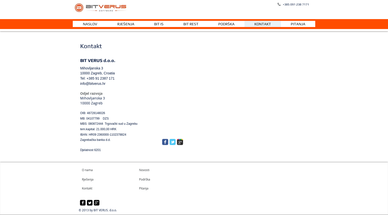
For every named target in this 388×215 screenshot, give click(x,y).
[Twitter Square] (90, 203)
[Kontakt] (95, 188)
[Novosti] (153, 170)
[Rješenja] (96, 179)
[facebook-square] (83, 203)
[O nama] (101, 170)
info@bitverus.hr (92, 84)
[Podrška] (151, 179)
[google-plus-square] (96, 203)
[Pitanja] (152, 188)
